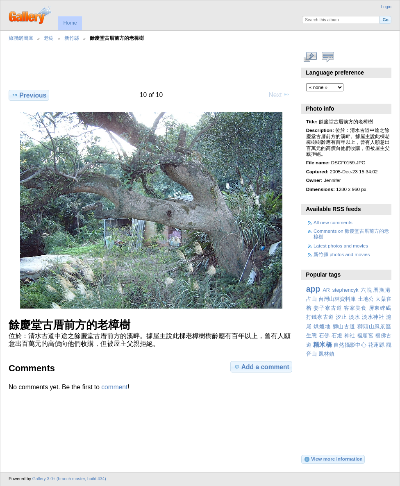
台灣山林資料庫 (337, 299)
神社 (349, 335)
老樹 (49, 38)
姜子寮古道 (328, 308)
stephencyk (345, 290)
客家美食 (355, 308)
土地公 (366, 299)
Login (386, 7)
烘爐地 (322, 326)
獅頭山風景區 (374, 326)
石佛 (324, 335)
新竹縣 (71, 38)
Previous (28, 95)
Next (279, 94)
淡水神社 (373, 317)
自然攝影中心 (350, 345)
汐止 (341, 317)
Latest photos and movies (341, 245)
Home (70, 23)
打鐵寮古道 (320, 317)
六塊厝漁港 (376, 290)
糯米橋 (322, 344)
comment (114, 387)
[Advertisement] (149, 70)
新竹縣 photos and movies (342, 254)
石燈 (337, 335)
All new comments (333, 222)
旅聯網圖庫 (21, 38)
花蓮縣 (376, 345)
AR (326, 290)
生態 (311, 335)
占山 (311, 299)
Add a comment (261, 366)
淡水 (354, 317)
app (313, 288)
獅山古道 (344, 326)
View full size (310, 57)
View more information (333, 459)
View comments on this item (328, 57)
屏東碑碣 (380, 308)
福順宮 (365, 335)
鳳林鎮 (326, 354)
